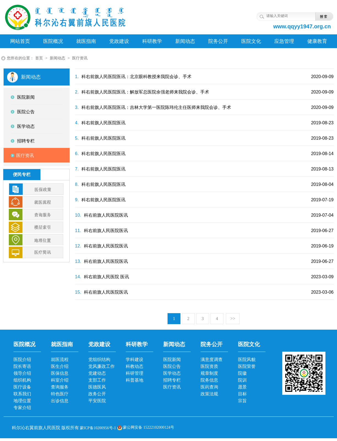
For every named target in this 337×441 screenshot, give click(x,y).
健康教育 (317, 41)
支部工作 (97, 380)
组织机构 (22, 380)
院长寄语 (22, 366)
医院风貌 (247, 359)
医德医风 (97, 387)
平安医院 (97, 400)
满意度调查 (212, 359)
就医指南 (86, 41)
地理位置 (22, 400)
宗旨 (242, 400)
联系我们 (22, 394)
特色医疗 (60, 394)
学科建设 (134, 359)
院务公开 (218, 41)
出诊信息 (60, 400)
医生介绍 (60, 366)
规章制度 (209, 373)
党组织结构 (99, 359)
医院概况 (53, 41)
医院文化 (251, 41)
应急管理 (284, 41)
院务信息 (209, 380)
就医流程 (60, 359)
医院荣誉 (247, 366)
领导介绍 (22, 373)
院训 (242, 380)
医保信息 (60, 373)
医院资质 (209, 366)
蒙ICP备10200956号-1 (97, 428)
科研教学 (152, 41)
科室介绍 (60, 380)
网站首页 (20, 41)
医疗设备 (22, 387)
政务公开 (97, 394)
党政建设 (119, 41)
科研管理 (134, 373)
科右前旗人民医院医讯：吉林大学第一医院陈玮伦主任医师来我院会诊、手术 (153, 107)
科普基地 (134, 380)
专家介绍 (22, 407)
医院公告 (172, 366)
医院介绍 (22, 359)
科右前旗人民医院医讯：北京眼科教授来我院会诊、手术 (133, 76)
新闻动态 (185, 41)
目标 (242, 394)
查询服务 (60, 387)
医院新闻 (172, 359)
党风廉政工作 (101, 366)
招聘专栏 (172, 380)
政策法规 (209, 394)
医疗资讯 (79, 58)
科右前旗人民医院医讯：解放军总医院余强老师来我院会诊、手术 (142, 92)
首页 (39, 58)
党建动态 (97, 373)
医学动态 (172, 373)
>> (232, 318)
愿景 (242, 387)
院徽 (242, 373)
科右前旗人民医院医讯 (100, 122)
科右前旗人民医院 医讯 (102, 276)
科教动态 (134, 366)
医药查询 (209, 387)
